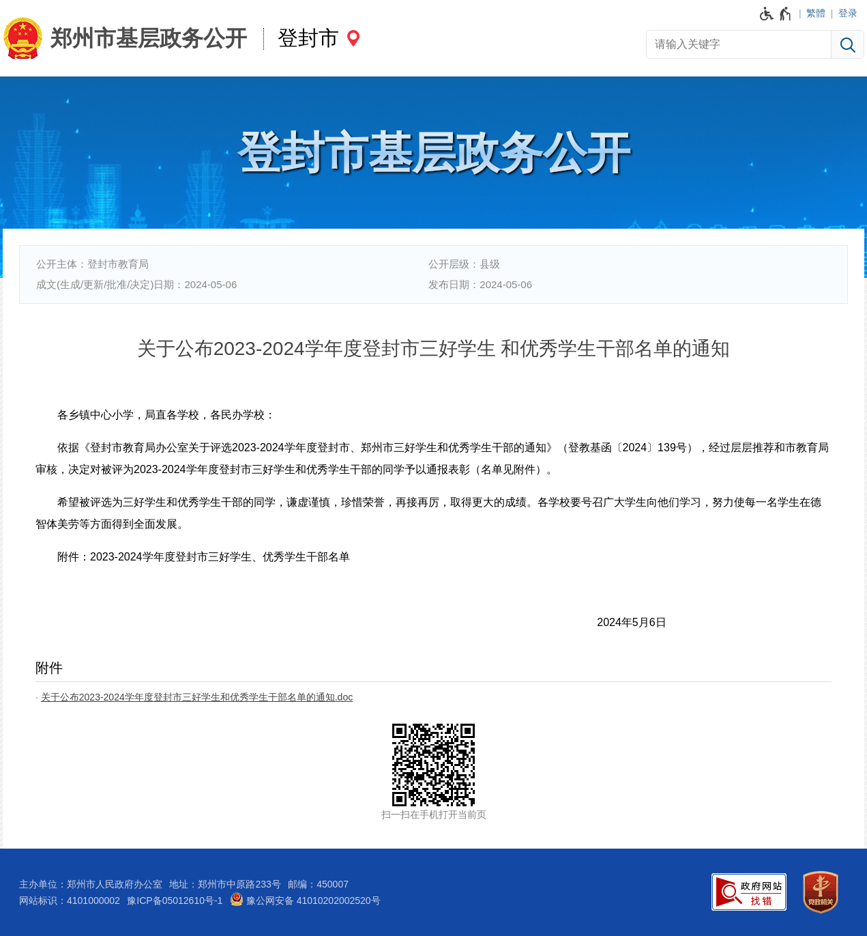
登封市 (308, 38)
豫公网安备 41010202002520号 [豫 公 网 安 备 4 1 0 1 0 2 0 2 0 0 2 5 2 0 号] (305, 899)
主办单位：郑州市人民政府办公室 (90, 884)
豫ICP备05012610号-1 (174, 900)
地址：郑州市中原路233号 (224, 884)
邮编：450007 (318, 884)
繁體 (815, 13)
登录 (847, 13)
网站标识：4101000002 (69, 900)
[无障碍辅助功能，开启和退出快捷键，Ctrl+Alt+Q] (776, 13)
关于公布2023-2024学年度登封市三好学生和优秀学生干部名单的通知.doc (197, 697)
